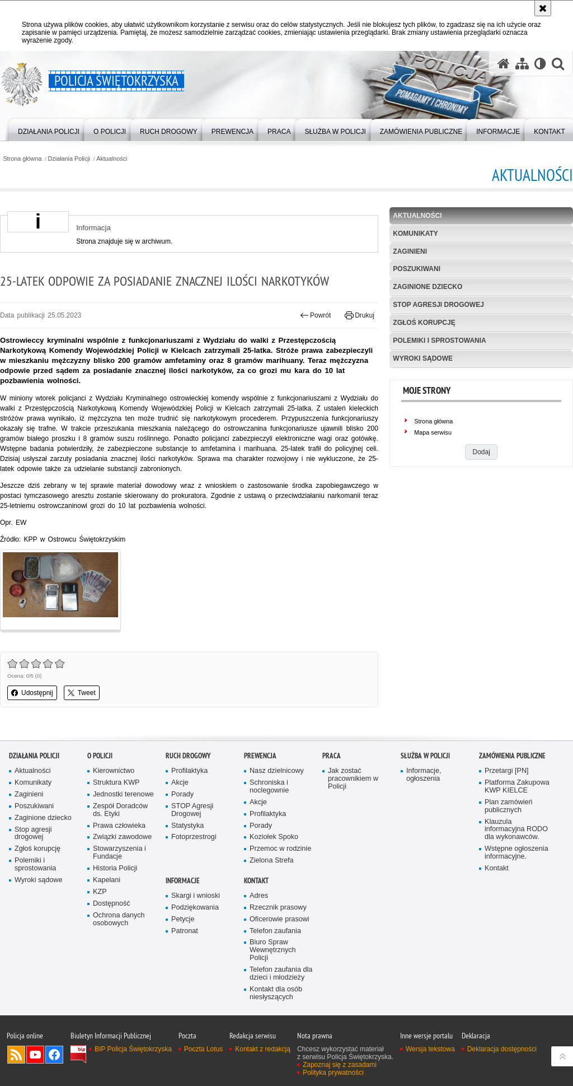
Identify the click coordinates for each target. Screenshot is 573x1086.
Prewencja (260, 756)
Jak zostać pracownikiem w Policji (353, 778)
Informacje (183, 880)
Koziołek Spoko (274, 837)
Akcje (180, 782)
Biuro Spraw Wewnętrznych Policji (273, 950)
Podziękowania (195, 907)
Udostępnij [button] (32, 693)
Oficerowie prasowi (279, 919)
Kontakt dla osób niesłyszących (276, 993)
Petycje (182, 919)
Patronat (184, 931)
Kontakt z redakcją (262, 1049)
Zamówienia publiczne (512, 756)
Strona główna (22, 159)
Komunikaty (415, 233)
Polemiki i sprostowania (439, 340)
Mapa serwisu (433, 432)
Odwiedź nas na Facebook (54, 1055)
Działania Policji (69, 159)
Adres (259, 895)
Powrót (315, 315)
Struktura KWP (116, 782)
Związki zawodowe (122, 837)
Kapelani (106, 880)
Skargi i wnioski (195, 895)
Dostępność (111, 903)
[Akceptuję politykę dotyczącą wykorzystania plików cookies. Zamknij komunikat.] (542, 8)
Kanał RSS (16, 1055)
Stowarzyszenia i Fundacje (119, 852)
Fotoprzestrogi (194, 837)
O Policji (99, 756)
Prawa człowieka (119, 825)
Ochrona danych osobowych (119, 919)
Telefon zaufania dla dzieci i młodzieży (281, 973)
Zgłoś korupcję (424, 323)
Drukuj (359, 315)
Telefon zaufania (275, 931)
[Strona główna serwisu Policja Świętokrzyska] (503, 63)
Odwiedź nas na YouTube (35, 1055)
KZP (100, 892)
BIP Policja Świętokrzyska (133, 1049)
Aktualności (111, 159)
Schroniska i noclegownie (269, 786)
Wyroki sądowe (423, 358)
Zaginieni (410, 251)
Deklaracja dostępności (502, 1049)
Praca (331, 756)
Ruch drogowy (188, 756)
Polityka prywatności (333, 1072)
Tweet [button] (82, 693)
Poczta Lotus (203, 1049)
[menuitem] (48, 129)
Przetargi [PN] (507, 771)
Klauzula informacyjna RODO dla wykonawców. (516, 829)
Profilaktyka (189, 771)
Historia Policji (115, 868)
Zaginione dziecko (427, 287)
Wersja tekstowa (430, 1049)
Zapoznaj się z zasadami (340, 1065)
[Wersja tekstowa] (540, 63)
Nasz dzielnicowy (277, 771)
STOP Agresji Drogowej (192, 810)
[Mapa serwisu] (522, 63)
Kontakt (497, 868)
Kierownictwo (113, 771)
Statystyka (187, 825)
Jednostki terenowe (123, 794)
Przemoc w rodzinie (280, 848)
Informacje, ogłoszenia (423, 774)
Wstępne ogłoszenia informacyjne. (516, 852)
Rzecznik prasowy (278, 907)
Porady (182, 794)
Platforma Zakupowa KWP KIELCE (517, 786)
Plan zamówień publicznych (509, 806)
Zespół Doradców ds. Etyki (120, 810)
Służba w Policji (425, 756)
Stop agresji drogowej (438, 305)
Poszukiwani (416, 269)
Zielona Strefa (272, 860)
